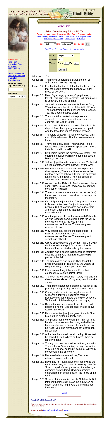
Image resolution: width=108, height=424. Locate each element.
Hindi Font (12, 62)
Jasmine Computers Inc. (51, 410)
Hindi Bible (42, 36)
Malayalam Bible (55, 36)
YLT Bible (81, 39)
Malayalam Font (15, 64)
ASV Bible (48, 39)
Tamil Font (12, 66)
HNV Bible (58, 39)
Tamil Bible (69, 36)
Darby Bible (70, 39)
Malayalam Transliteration (14, 79)
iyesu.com (66, 410)
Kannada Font (14, 69)
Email (64, 393)
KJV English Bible (83, 36)
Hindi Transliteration (16, 75)
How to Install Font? (16, 73)
